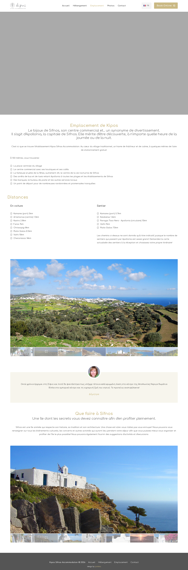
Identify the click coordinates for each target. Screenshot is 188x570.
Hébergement (104, 562)
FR (148, 6)
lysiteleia (98, 566)
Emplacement (121, 562)
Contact (135, 562)
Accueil (91, 562)
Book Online (166, 6)
